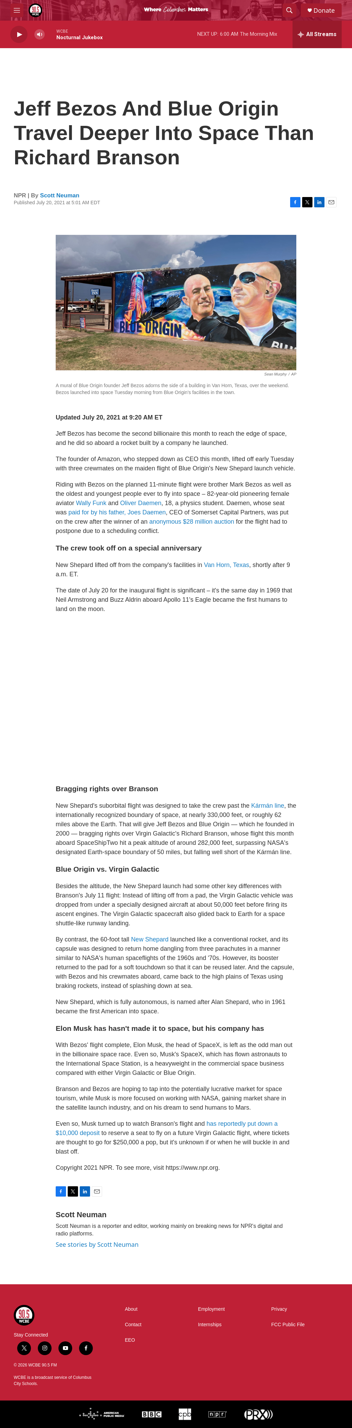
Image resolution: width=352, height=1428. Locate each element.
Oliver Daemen (140, 503)
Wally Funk (91, 503)
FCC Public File (288, 1324)
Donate (324, 10)
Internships (209, 1324)
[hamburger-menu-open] (16, 10)
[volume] (39, 34)
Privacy (279, 1309)
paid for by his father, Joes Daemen (117, 512)
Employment (211, 1309)
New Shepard (149, 939)
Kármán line (267, 805)
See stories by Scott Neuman (97, 1244)
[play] (18, 35)
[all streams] (317, 34)
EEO (130, 1340)
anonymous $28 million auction (191, 521)
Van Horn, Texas (226, 565)
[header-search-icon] (289, 10)
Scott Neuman (59, 195)
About (131, 1309)
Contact (133, 1324)
